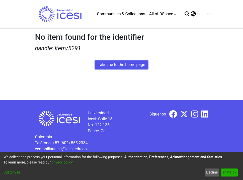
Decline (212, 172)
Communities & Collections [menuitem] (121, 14)
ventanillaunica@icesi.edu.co (61, 148)
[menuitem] (162, 14)
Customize (12, 172)
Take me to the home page (121, 64)
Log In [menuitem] (202, 14)
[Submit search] (187, 14)
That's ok (229, 172)
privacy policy (61, 162)
